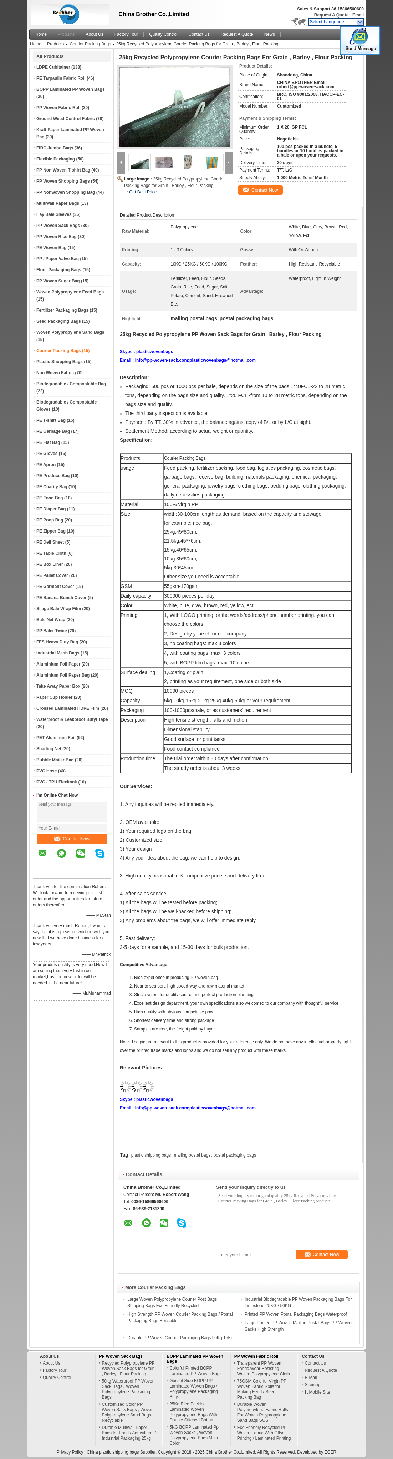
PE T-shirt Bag (51, 420)
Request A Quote (331, 15)
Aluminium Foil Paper (58, 664)
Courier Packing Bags (90, 43)
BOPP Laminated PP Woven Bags (70, 89)
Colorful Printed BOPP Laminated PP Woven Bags (195, 1371)
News (269, 34)
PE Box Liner (49, 564)
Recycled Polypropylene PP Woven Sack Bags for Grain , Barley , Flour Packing (128, 1368)
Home (41, 34)
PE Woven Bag (51, 247)
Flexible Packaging (55, 159)
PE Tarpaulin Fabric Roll (61, 78)
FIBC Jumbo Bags (54, 147)
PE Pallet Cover (52, 575)
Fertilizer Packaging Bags (62, 310)
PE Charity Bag (51, 486)
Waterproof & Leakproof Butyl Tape (72, 719)
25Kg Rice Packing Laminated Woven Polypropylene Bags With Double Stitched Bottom (193, 1412)
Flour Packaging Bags (58, 269)
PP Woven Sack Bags (58, 225)
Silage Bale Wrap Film (58, 608)
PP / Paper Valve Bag (57, 258)
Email (358, 15)
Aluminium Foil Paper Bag (63, 675)
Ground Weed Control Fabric (65, 118)
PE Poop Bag (49, 520)
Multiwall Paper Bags (57, 203)
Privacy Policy (70, 1452)
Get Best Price (143, 191)
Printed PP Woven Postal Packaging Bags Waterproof (296, 1314)
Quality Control (163, 34)
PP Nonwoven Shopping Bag (65, 192)
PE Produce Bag (53, 475)
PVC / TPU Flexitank (56, 782)
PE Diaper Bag (51, 508)
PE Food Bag (49, 497)
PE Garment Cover (55, 586)
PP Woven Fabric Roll (58, 107)
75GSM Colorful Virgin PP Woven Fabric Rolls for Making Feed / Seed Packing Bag (261, 1389)
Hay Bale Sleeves (54, 214)
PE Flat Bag (48, 442)
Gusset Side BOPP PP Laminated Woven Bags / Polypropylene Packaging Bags (193, 1388)
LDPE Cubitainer (53, 67)
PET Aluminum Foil (56, 737)
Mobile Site (317, 1392)
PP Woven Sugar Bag (58, 280)
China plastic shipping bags (113, 1452)
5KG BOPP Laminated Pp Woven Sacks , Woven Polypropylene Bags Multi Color (194, 1435)
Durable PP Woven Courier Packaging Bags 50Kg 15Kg (180, 1337)
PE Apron (46, 464)
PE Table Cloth (51, 553)
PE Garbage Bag (53, 431)
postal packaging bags (235, 1155)
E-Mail (311, 1377)
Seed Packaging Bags (58, 321)
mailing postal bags (192, 1155)
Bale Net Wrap (50, 619)
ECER (330, 1452)
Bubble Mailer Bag (55, 759)
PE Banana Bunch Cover (61, 597)
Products (66, 34)
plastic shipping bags (151, 1155)
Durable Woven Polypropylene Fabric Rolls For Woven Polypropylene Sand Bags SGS (262, 1412)
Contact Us (199, 34)
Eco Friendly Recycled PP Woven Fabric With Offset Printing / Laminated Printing (264, 1433)
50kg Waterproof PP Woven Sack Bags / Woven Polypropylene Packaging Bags (128, 1389)
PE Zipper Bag (51, 531)
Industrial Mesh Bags (58, 653)
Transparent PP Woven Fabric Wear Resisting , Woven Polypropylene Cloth (263, 1368)
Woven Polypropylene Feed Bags (70, 292)
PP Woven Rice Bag (56, 236)
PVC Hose (46, 770)
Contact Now (71, 838)
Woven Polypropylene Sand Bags (70, 332)
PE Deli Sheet (50, 542)
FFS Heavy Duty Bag (57, 641)
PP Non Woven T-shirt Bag (63, 170)
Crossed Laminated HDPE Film (67, 708)
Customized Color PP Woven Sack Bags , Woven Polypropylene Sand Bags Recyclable (128, 1412)
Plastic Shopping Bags (59, 361)
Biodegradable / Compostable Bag (71, 383)
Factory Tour (126, 34)
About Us (94, 34)
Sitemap (312, 1384)
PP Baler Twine (51, 630)
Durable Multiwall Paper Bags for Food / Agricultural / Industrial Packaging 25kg (129, 1433)
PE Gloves (46, 453)
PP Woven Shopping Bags (63, 181)
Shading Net (48, 748)
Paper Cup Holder (54, 697)
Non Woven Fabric (55, 372)
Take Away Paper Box (58, 686)
